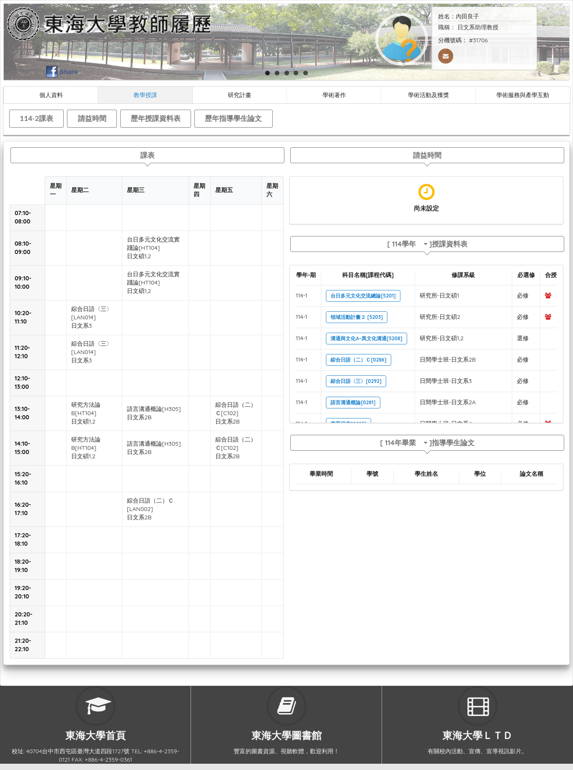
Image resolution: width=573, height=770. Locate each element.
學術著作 (334, 94)
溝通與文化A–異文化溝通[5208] (366, 338)
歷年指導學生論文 (233, 118)
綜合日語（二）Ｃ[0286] (358, 360)
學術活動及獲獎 (428, 94)
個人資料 (51, 94)
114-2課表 (36, 118)
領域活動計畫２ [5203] (356, 317)
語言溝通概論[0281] (352, 402)
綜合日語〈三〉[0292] (356, 381)
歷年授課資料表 (156, 118)
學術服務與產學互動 (522, 94)
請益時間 (92, 118)
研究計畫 (239, 94)
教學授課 (145, 94)
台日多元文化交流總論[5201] (363, 296)
